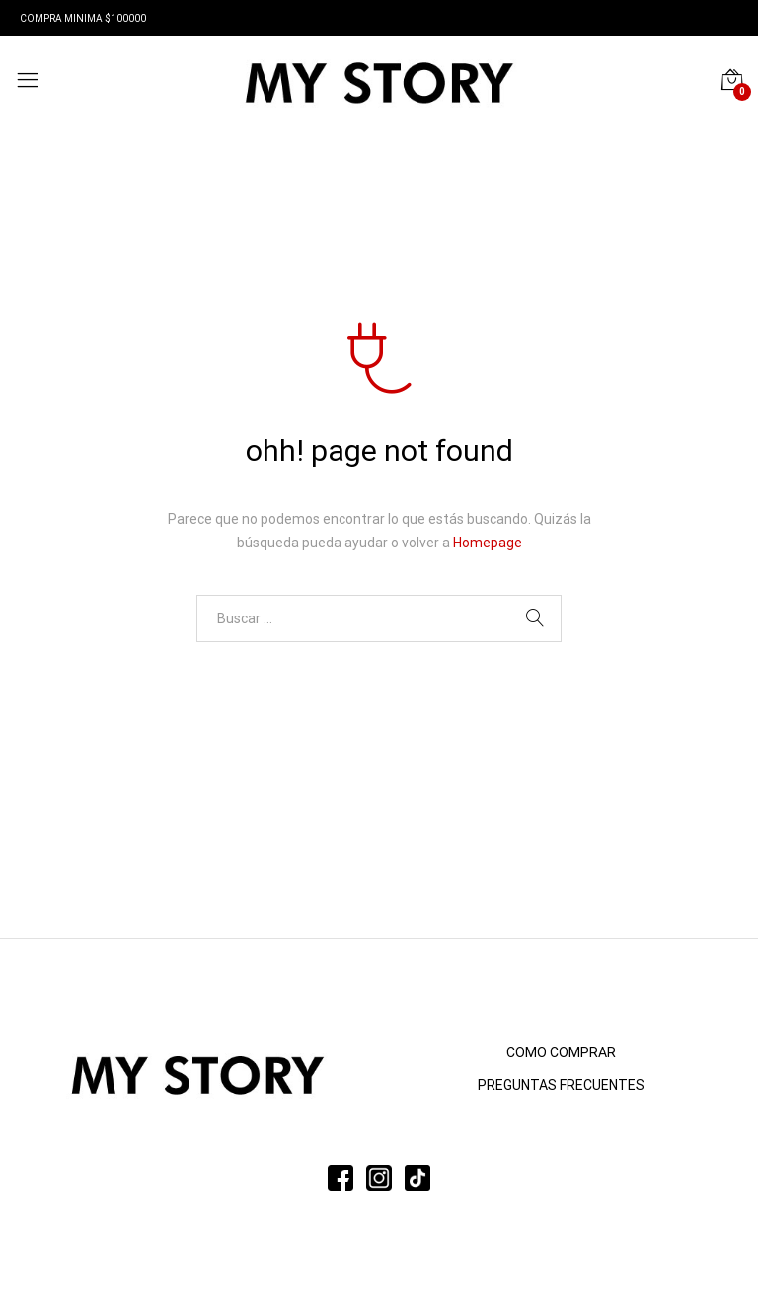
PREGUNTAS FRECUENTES (561, 1085)
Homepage (487, 542)
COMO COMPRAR (561, 1052)
